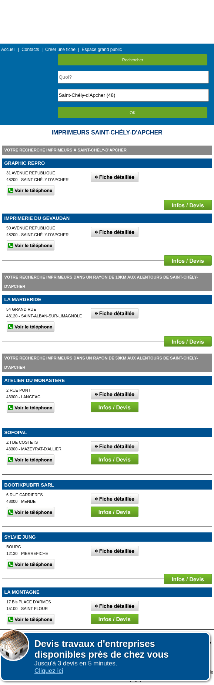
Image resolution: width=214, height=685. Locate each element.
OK (133, 112)
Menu (107, 5)
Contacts (30, 49)
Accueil (8, 49)
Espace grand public (101, 49)
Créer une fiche (60, 49)
